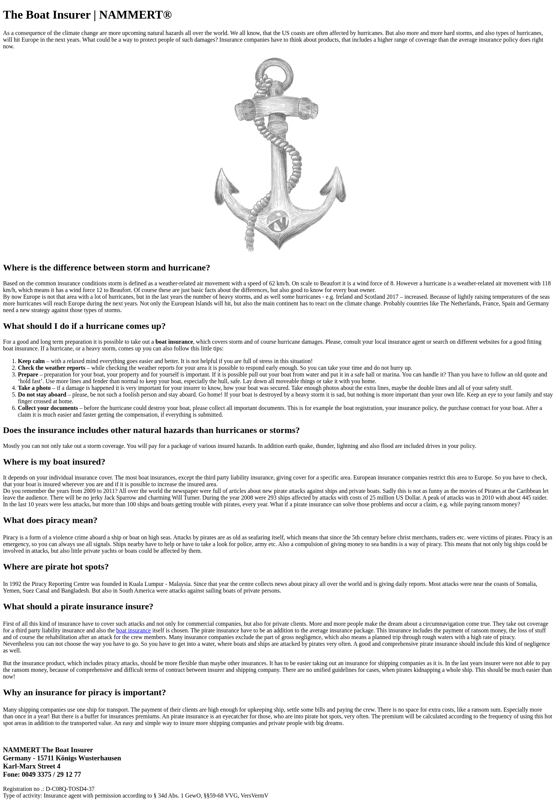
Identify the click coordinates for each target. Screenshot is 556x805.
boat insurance (133, 630)
